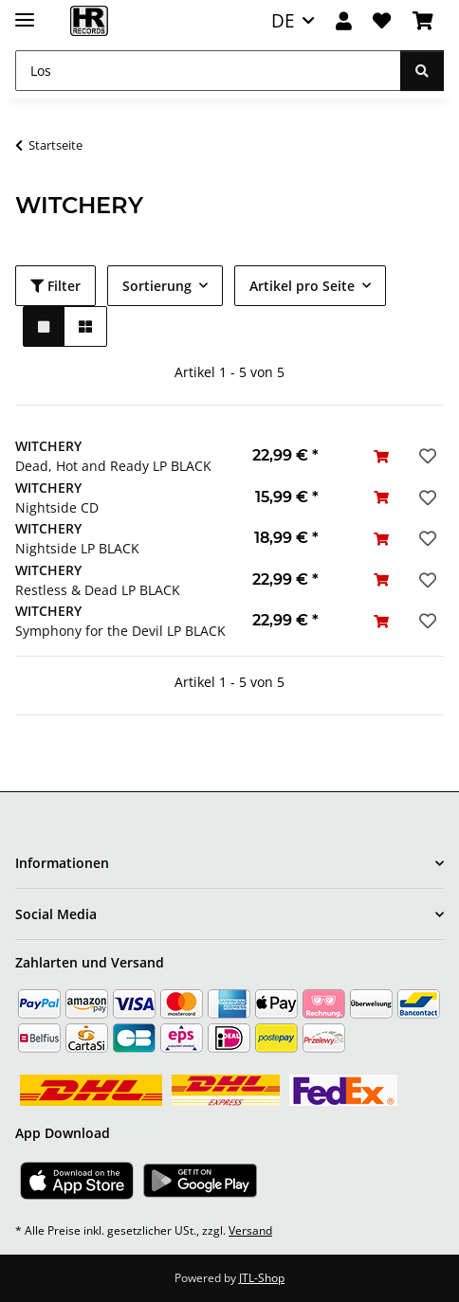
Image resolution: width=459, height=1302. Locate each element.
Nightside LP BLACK (77, 548)
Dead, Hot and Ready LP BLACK (113, 466)
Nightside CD (57, 507)
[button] (343, 21)
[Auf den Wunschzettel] (426, 456)
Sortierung (157, 286)
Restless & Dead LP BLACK (97, 590)
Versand (250, 1230)
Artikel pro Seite (302, 286)
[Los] (208, 70)
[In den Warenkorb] (381, 456)
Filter (55, 286)
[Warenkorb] (423, 21)
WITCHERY (48, 446)
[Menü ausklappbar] (24, 12)
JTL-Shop (262, 1278)
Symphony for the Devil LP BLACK (120, 631)
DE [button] (283, 20)
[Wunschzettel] (381, 21)
